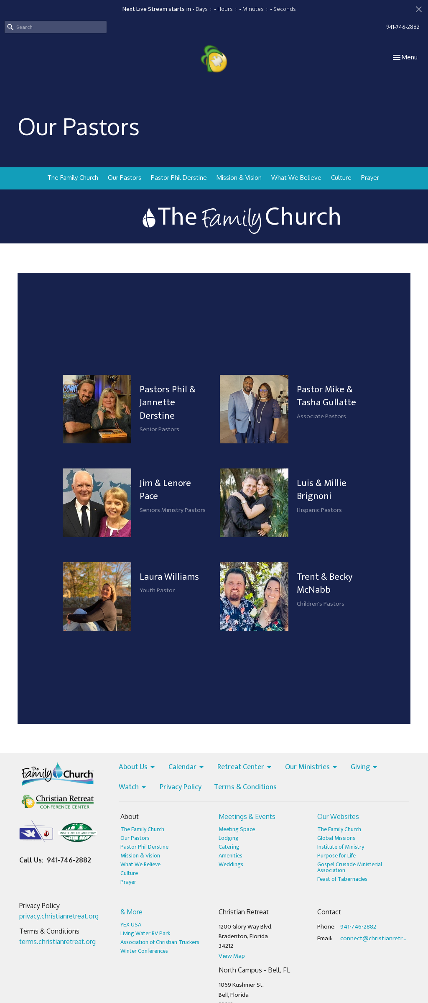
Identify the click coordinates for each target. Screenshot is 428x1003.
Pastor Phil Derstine (179, 178)
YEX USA (130, 924)
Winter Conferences (144, 951)
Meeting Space (237, 829)
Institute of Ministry (340, 847)
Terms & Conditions (245, 787)
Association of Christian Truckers (159, 942)
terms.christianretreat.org (57, 941)
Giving (364, 767)
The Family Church (72, 178)
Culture (341, 178)
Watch (133, 787)
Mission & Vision (239, 178)
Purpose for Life (336, 855)
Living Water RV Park (145, 933)
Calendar (186, 767)
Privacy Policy (180, 787)
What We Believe (296, 178)
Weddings (231, 864)
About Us (137, 767)
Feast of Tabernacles (342, 879)
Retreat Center (245, 767)
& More (131, 912)
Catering (229, 847)
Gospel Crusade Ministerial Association (349, 867)
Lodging (229, 838)
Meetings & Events (247, 816)
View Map (232, 956)
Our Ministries (311, 767)
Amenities (230, 855)
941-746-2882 (403, 26)
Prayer (370, 178)
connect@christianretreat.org (373, 938)
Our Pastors (124, 178)
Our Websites (338, 816)
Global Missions (336, 838)
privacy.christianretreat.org (59, 916)
